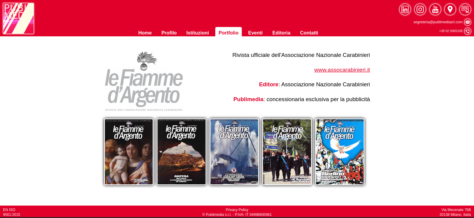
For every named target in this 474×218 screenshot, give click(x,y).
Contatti (309, 32)
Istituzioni (198, 32)
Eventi (255, 32)
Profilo (169, 32)
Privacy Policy (237, 210)
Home (144, 32)
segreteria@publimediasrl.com (442, 22)
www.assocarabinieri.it (342, 70)
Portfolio (229, 32)
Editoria (281, 32)
